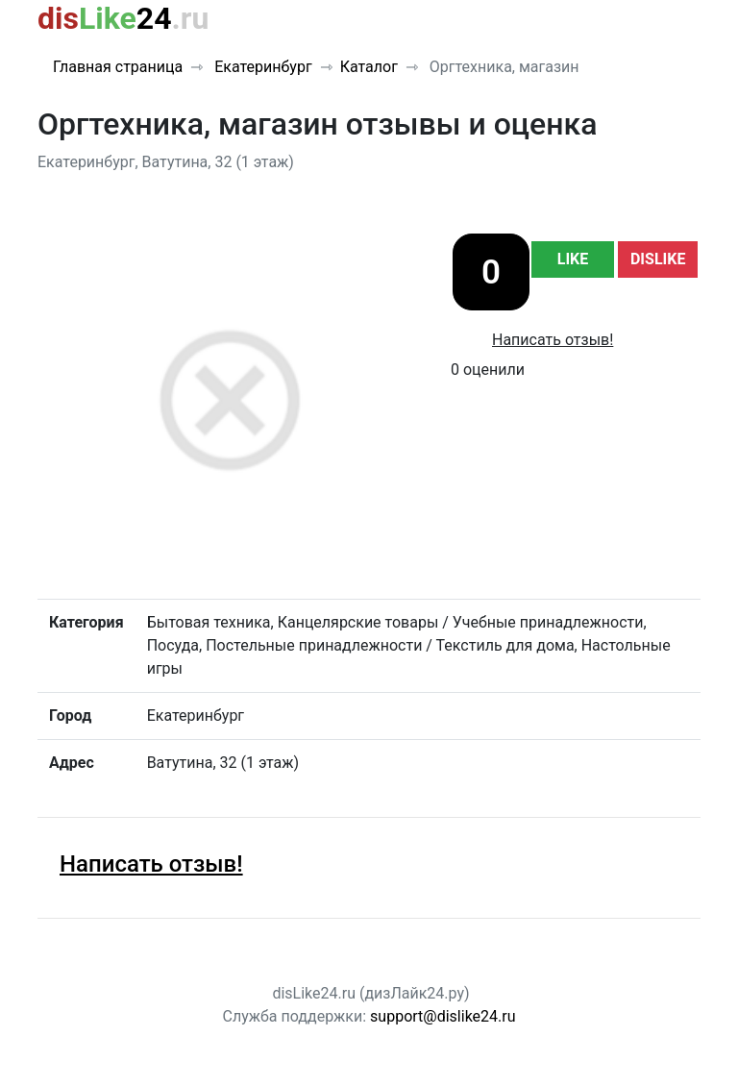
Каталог (369, 67)
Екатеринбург (260, 67)
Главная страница (118, 67)
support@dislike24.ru (442, 1016)
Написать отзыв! (552, 340)
